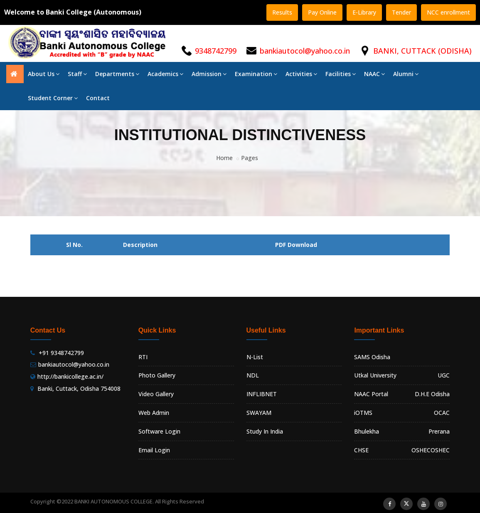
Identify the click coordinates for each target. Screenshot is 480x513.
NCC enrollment (448, 12)
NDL (252, 375)
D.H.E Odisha (432, 394)
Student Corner (53, 98)
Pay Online (322, 12)
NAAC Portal (371, 394)
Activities (301, 74)
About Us (43, 74)
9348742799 (215, 51)
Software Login (159, 431)
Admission (209, 74)
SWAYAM (258, 413)
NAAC (374, 74)
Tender (401, 12)
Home (224, 158)
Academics (165, 74)
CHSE (361, 450)
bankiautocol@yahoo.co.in (305, 51)
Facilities (340, 74)
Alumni (405, 74)
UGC (444, 375)
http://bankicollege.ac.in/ (70, 376)
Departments (117, 74)
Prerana (439, 431)
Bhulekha (366, 431)
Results (282, 12)
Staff (77, 74)
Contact (98, 98)
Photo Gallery (156, 375)
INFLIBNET (261, 394)
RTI (143, 357)
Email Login (154, 450)
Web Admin (153, 413)
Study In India (264, 431)
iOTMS (363, 413)
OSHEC (440, 450)
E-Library (364, 12)
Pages (249, 158)
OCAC (442, 413)
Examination (256, 74)
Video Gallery (156, 394)
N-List (254, 357)
